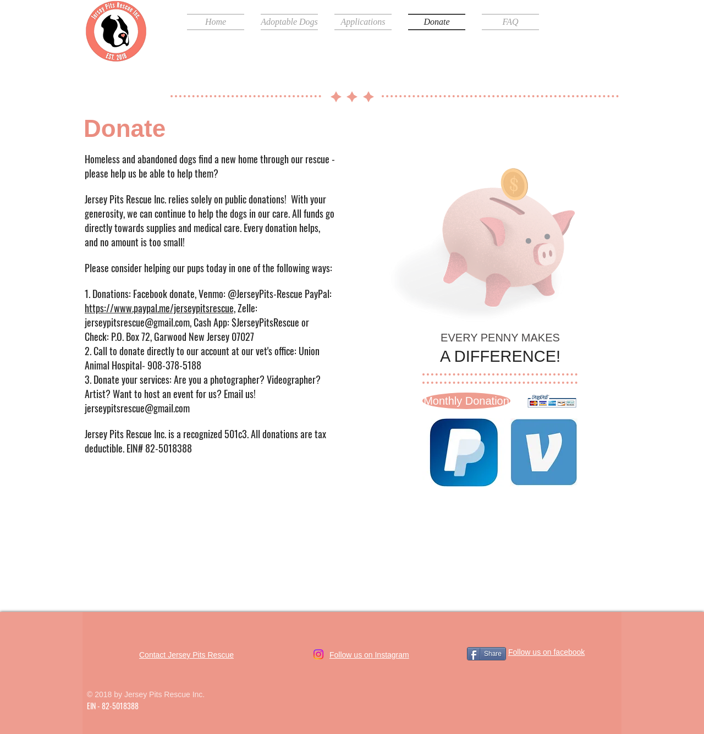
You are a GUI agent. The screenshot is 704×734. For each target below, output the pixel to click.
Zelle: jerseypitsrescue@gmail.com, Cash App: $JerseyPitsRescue (193, 315)
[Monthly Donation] (466, 401)
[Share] (486, 653)
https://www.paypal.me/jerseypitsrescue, (160, 308)
